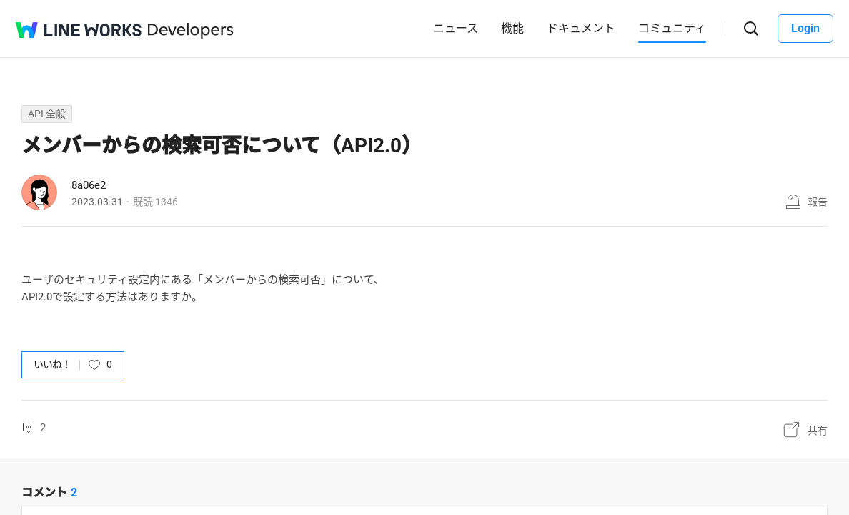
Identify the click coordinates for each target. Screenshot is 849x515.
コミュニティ (672, 28)
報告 (818, 201)
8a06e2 (88, 185)
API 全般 (47, 113)
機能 (512, 28)
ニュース (455, 28)
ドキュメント (581, 28)
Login (805, 28)
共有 (818, 430)
